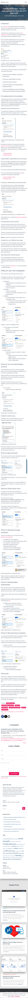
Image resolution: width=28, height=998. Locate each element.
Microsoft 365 (4, 707)
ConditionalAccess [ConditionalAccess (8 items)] (9, 844)
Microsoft (17, 705)
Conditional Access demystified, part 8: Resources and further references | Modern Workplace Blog (12, 731)
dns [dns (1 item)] (10, 846)
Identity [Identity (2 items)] (9, 848)
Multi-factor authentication (14, 707)
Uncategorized (4, 709)
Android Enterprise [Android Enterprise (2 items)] (8, 838)
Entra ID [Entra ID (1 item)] (18, 846)
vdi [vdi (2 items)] (21, 857)
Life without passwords (7, 826)
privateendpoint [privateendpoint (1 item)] (5, 855)
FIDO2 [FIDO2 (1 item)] (22, 846)
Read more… (5, 920)
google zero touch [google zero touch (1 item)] (5, 848)
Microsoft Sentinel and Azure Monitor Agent (11, 821)
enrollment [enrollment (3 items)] (14, 846)
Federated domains (7, 153)
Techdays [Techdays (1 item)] (14, 857)
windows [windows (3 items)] (5, 859)
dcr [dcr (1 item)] (3, 846)
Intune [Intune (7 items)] (16, 848)
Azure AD (5, 908)
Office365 (21, 711)
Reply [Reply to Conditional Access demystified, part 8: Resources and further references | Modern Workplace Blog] (24, 742)
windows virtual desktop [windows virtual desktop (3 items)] (13, 859)
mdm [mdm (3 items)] (4, 851)
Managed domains (7, 155)
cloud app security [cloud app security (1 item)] (18, 841)
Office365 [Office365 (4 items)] (15, 853)
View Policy (17, 996)
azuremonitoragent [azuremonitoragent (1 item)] (12, 841)
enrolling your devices (21, 217)
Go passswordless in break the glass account (12, 824)
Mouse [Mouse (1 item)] (20, 851)
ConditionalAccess (11, 711)
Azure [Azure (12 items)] (20, 838)
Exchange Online (7, 178)
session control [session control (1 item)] (10, 857)
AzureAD (5, 711)
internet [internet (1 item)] (13, 848)
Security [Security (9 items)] (18, 855)
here (21, 173)
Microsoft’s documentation (7, 537)
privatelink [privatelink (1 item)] (9, 855)
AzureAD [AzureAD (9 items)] (6, 841)
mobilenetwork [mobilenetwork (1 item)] (17, 851)
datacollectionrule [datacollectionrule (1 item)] (22, 844)
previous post (7, 26)
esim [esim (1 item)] (20, 846)
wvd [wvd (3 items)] (20, 859)
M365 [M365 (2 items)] (20, 848)
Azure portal (13, 265)
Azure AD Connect (5, 145)
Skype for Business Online (9, 177)
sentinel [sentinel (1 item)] (6, 857)
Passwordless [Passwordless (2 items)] (21, 853)
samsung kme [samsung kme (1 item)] (13, 855)
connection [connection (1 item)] (17, 844)
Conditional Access (10, 703)
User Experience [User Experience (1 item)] (18, 857)
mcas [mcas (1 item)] (23, 848)
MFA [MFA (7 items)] (7, 851)
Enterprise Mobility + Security (7, 705)
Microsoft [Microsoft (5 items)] (11, 851)
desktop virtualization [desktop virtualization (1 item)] (7, 846)
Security (23, 707)
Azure (4, 940)
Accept (12, 996)
